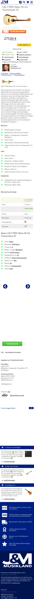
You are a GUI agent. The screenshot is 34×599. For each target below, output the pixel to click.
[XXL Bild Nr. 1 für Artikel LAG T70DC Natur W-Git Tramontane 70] (5, 82)
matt (11, 269)
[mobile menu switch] (31, 2)
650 (15, 260)
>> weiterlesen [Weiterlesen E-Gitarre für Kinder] (8, 447)
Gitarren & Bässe (16, 73)
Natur (11, 242)
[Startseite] (4, 2)
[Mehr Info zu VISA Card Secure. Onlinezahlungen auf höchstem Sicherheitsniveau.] (17, 483)
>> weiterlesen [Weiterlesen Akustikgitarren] (8, 466)
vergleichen (6, 59)
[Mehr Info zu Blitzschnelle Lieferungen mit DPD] (17, 490)
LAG (8, 359)
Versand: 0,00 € (22, 59)
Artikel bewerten (12, 311)
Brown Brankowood (19, 258)
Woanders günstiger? (24, 54)
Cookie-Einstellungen (14, 584)
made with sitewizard (24, 597)
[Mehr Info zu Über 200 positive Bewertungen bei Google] (17, 511)
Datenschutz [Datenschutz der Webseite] (5, 579)
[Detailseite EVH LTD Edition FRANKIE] (17, 392)
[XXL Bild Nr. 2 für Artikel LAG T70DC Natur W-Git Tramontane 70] (11, 82)
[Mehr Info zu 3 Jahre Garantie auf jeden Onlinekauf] (17, 497)
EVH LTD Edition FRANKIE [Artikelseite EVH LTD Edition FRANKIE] (17, 405)
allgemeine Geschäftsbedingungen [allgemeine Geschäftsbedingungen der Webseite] (12, 582)
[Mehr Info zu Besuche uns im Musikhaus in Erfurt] (17, 504)
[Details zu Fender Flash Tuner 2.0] (17, 286)
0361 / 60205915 (13, 66)
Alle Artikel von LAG (17, 363)
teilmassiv (16, 244)
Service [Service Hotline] (3, 584)
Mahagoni (19, 250)
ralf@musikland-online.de (15, 68)
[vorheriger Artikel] (5, 286)
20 (11, 263)
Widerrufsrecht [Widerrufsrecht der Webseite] (16, 579)
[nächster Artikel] (27, 286)
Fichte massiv (14, 252)
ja (12, 247)
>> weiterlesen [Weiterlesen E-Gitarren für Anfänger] (8, 429)
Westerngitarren (7, 75)
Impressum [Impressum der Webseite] (19, 569)
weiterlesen (16, 550)
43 (18, 255)
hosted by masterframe (10, 597)
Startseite (5, 73)
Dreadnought (16, 266)
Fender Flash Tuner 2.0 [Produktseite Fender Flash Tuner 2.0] (17, 304)
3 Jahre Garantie (8, 57)
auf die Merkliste (22, 57)
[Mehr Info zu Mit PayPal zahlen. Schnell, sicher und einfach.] (17, 475)
